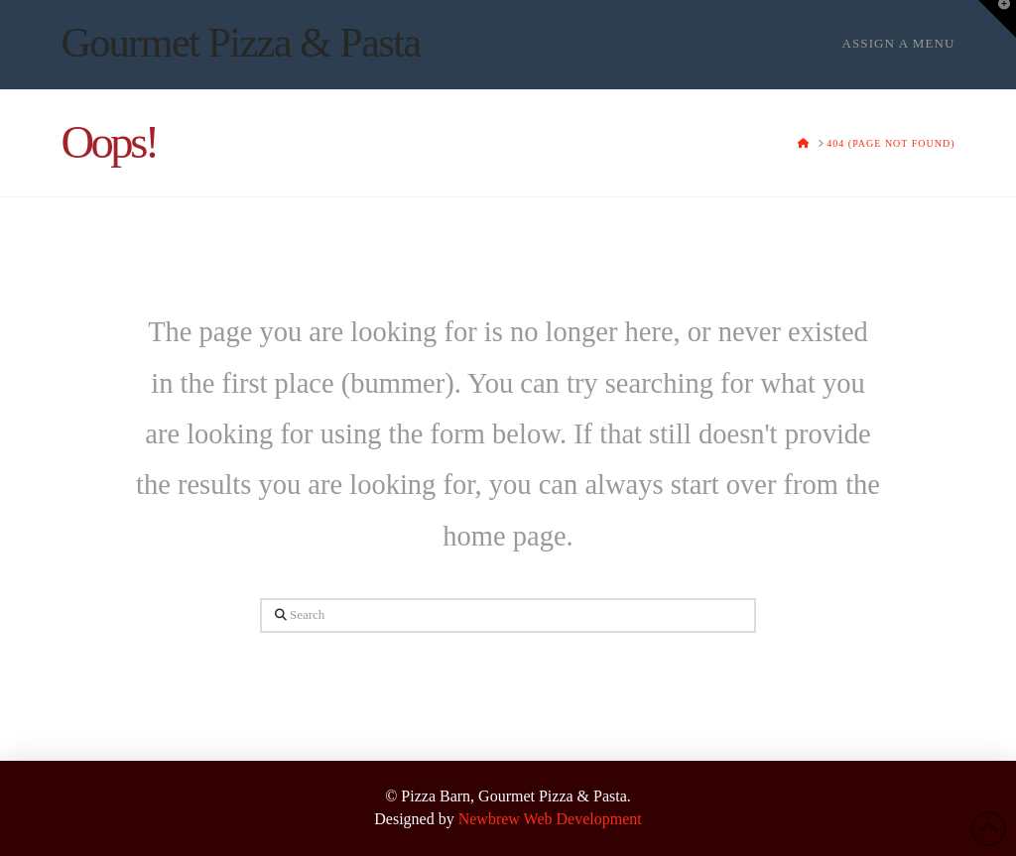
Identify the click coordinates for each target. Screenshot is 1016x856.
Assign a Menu (897, 43)
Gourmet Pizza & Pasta (240, 42)
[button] (997, 19)
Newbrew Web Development (550, 818)
